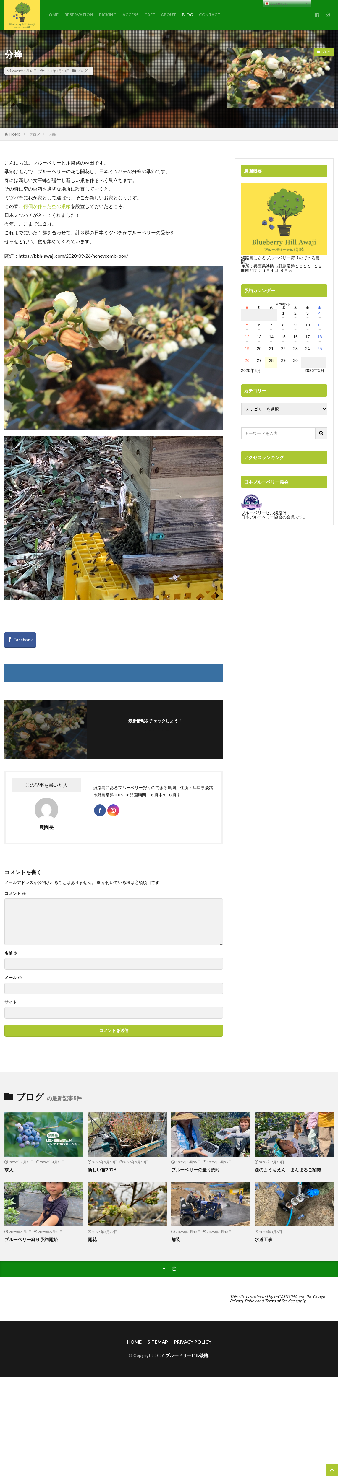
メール (13, 978)
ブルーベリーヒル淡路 (187, 1355)
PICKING (108, 14)
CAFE (149, 14)
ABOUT (168, 14)
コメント (15, 893)
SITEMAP (158, 1342)
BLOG (187, 14)
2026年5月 (314, 370)
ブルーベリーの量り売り (195, 1169)
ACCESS (130, 14)
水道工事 (263, 1239)
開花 (92, 1239)
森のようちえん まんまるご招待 (288, 1169)
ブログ (82, 71)
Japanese (276, 3)
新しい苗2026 (102, 1169)
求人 (8, 1169)
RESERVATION (78, 14)
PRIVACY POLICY (192, 1342)
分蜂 (52, 134)
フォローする (156, 728)
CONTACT (209, 14)
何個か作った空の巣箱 (47, 206)
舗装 (175, 1239)
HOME (52, 14)
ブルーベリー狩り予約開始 (31, 1239)
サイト (10, 1002)
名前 (11, 953)
